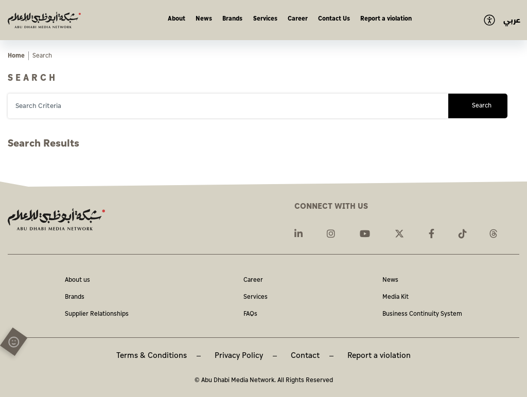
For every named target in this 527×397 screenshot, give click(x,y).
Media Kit (395, 297)
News (204, 19)
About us (77, 280)
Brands (232, 19)
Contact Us (334, 19)
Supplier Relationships (97, 314)
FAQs (250, 314)
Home (16, 55)
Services (265, 19)
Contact (305, 356)
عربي (511, 20)
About (176, 19)
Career (298, 19)
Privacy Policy (239, 356)
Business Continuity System (422, 314)
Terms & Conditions (151, 356)
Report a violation (386, 19)
